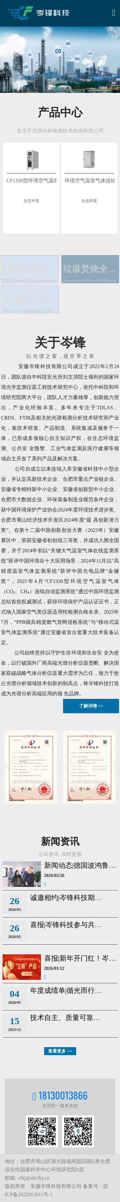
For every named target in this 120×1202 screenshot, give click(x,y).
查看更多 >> (60, 1051)
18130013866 (63, 1095)
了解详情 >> (91, 706)
